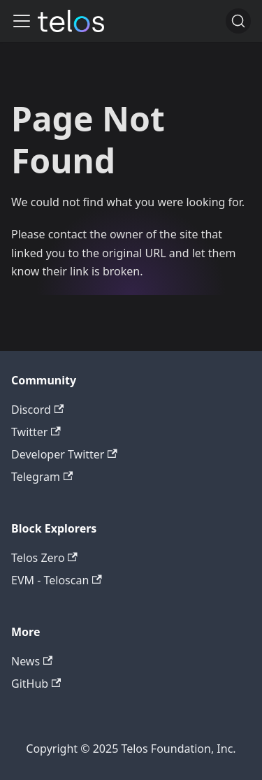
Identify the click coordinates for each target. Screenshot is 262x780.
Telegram (42, 476)
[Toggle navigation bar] (21, 20)
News (31, 661)
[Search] (238, 21)
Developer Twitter (64, 454)
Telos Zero (44, 557)
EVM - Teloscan (56, 580)
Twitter (36, 432)
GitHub (36, 683)
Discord (37, 409)
